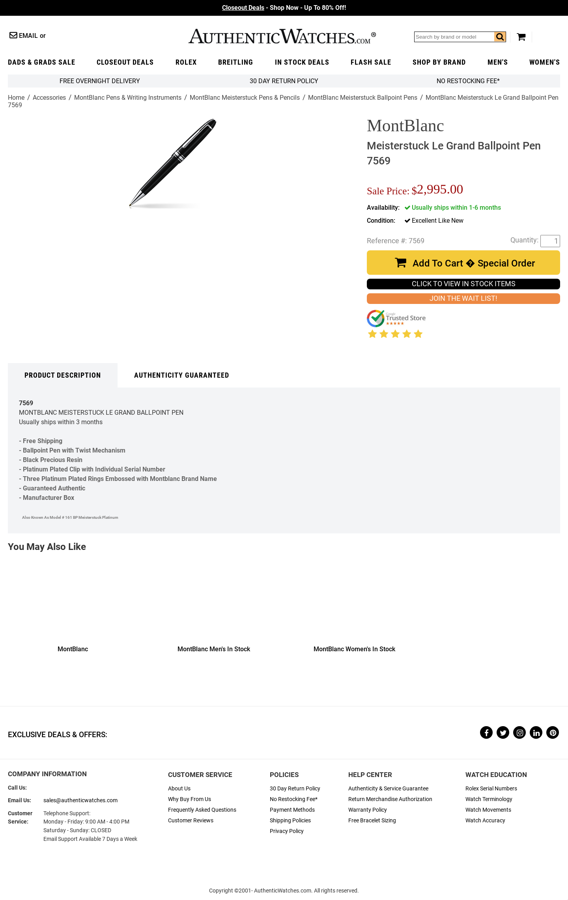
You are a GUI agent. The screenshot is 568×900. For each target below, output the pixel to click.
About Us (179, 788)
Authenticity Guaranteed (181, 375)
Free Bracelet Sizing (372, 820)
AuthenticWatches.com (282, 36)
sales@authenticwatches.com (80, 800)
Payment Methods (292, 810)
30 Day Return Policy (295, 788)
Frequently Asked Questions (202, 810)
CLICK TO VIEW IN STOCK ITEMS (464, 284)
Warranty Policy (367, 810)
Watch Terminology (488, 799)
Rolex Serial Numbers (491, 788)
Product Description (62, 375)
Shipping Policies (290, 820)
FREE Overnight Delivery (100, 81)
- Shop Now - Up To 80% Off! (284, 7)
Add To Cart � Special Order (474, 263)
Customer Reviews (190, 820)
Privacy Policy (287, 831)
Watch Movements (488, 810)
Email (28, 35)
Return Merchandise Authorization (390, 799)
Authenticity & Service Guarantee (388, 788)
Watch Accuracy (485, 820)
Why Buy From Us (189, 799)
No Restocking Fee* (468, 81)
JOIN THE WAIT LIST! (463, 298)
